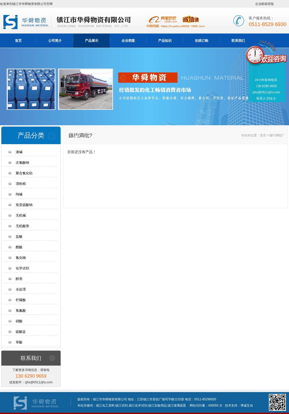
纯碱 (19, 194)
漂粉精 (21, 184)
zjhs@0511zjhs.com (39, 382)
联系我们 (238, 41)
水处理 (21, 289)
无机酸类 (22, 226)
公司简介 (55, 41)
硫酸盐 (21, 332)
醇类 (19, 279)
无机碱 (21, 215)
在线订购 (201, 41)
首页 (18, 41)
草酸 (19, 342)
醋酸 (19, 247)
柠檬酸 (21, 300)
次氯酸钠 (22, 162)
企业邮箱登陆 (264, 4)
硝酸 (19, 321)
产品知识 (165, 41)
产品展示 (91, 41)
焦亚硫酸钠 (24, 205)
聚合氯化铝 (24, 173)
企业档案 (128, 41)
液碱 (19, 152)
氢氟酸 (21, 310)
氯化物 (21, 258)
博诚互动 (246, 405)
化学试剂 (22, 268)
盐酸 (19, 236)
